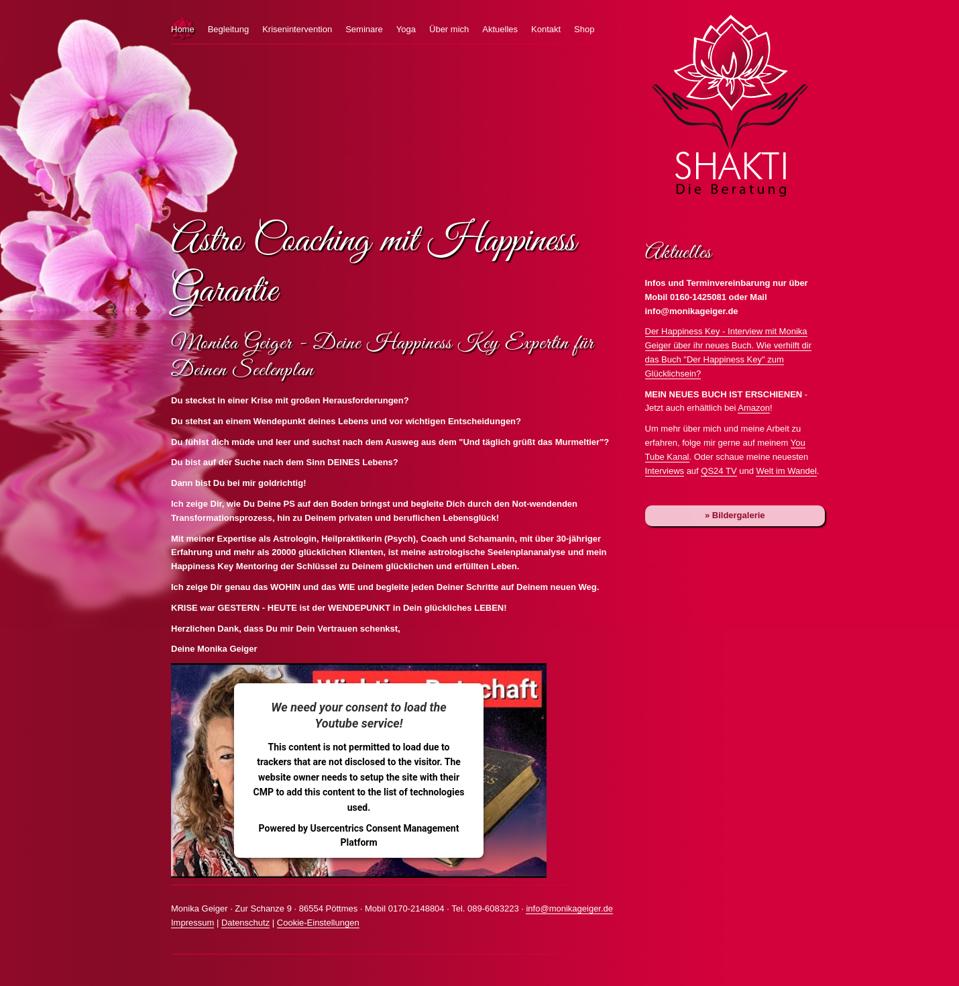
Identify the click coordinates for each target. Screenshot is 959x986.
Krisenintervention (297, 29)
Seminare (364, 29)
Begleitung (228, 29)
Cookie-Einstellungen (318, 923)
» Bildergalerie (735, 515)
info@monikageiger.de (569, 908)
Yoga (406, 29)
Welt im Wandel (786, 471)
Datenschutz (245, 923)
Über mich (449, 29)
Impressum (192, 923)
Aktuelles (500, 29)
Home (182, 29)
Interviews (665, 471)
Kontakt (546, 29)
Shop (584, 29)
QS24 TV (718, 471)
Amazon (754, 408)
